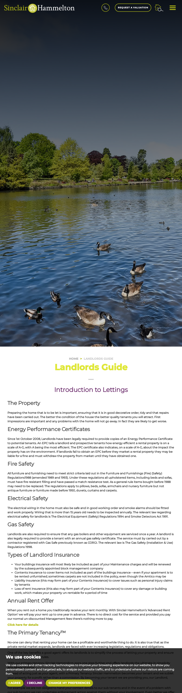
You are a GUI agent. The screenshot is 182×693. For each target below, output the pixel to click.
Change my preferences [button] (69, 683)
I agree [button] (15, 683)
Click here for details (22, 625)
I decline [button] (34, 683)
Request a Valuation (133, 7)
